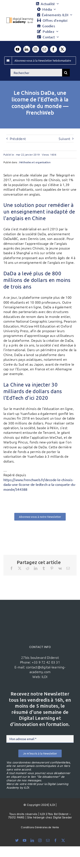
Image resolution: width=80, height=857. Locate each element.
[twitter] (62, 49)
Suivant (64, 138)
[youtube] (17, 49)
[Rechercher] (36, 72)
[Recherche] (66, 72)
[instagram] (35, 49)
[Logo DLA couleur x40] (19, 19)
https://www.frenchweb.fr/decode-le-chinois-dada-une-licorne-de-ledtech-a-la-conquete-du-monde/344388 (39, 484)
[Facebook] (11, 568)
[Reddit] (27, 568)
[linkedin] (26, 49)
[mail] (44, 49)
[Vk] (60, 568)
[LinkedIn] (35, 568)
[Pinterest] (52, 568)
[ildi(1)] (40, 608)
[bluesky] (17, 840)
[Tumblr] (44, 568)
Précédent (18, 138)
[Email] (68, 568)
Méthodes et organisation (35, 162)
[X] (19, 568)
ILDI (45, 676)
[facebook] (53, 49)
